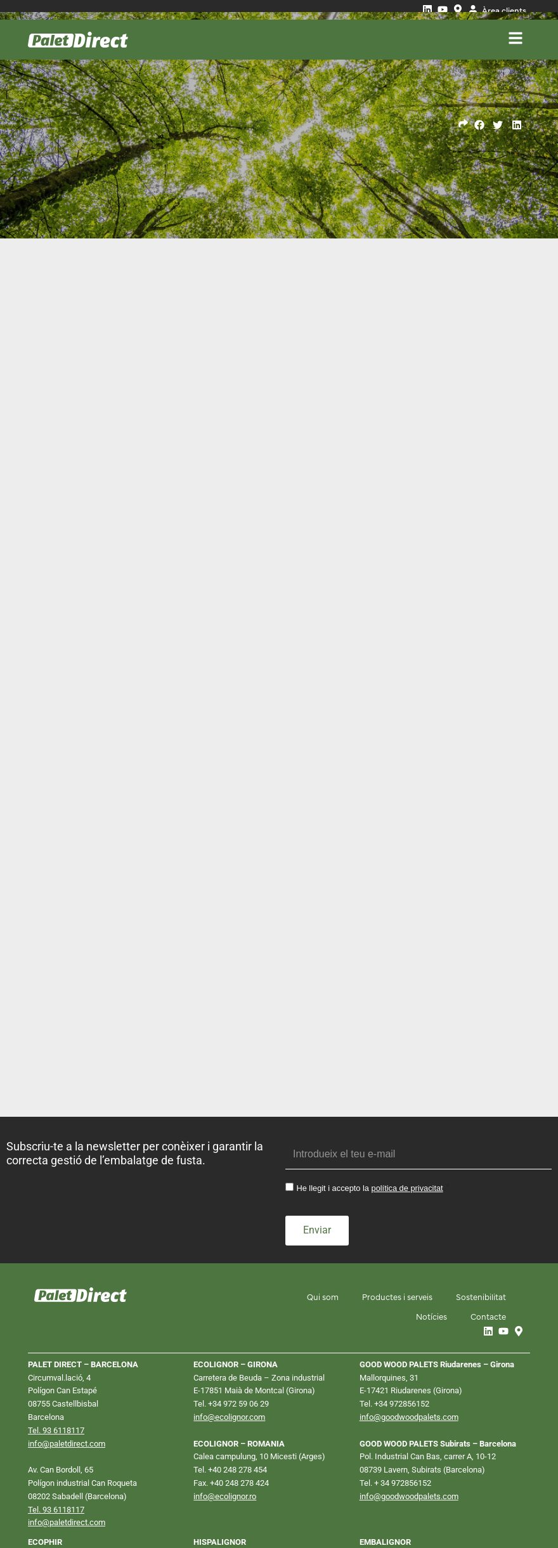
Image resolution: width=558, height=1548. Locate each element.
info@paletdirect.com (66, 1314)
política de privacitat (407, 1061)
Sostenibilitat (480, 1168)
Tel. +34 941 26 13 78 (397, 1466)
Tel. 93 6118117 (56, 1301)
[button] (479, 125)
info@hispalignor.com (232, 1466)
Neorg (512, 1510)
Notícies (428, 1187)
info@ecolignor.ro (224, 1367)
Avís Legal (50, 1511)
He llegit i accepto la (369, 1061)
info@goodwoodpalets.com (409, 1287)
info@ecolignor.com (229, 1287)
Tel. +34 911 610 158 (64, 1452)
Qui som (318, 1168)
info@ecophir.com (60, 1466)
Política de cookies (172, 1511)
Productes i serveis (394, 1168)
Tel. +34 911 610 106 (230, 1452)
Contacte (487, 1187)
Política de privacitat (104, 1511)
